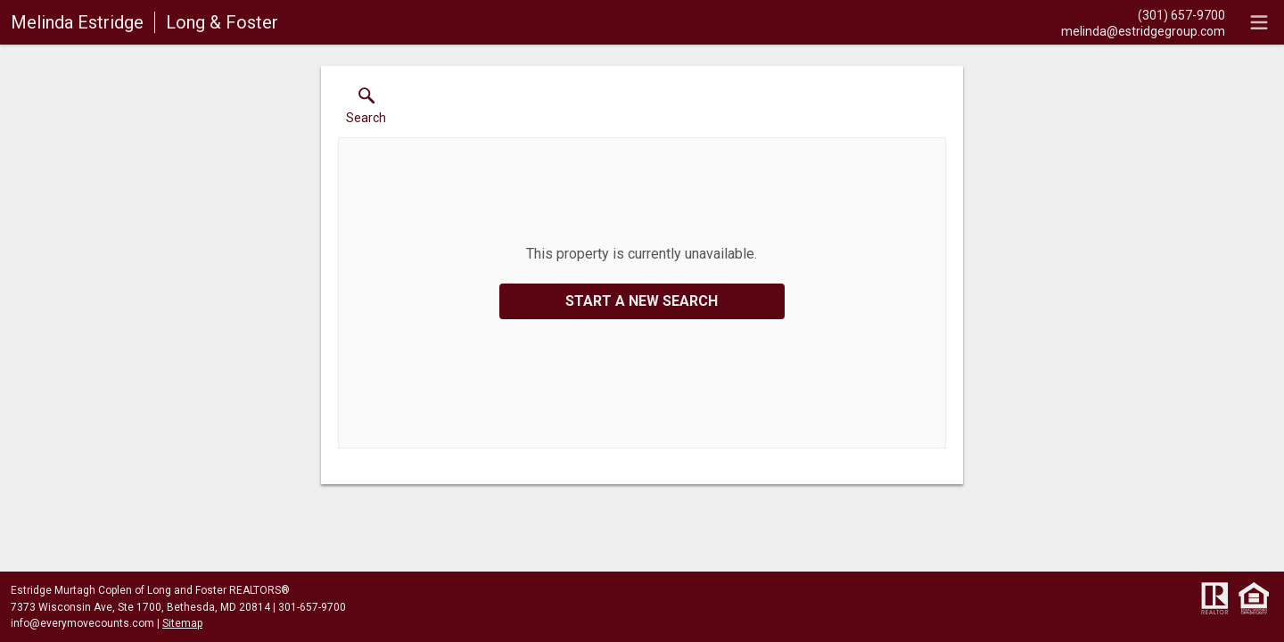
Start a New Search (641, 300)
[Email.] (1143, 30)
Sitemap (182, 623)
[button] (366, 109)
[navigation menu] (1259, 22)
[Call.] (1143, 14)
